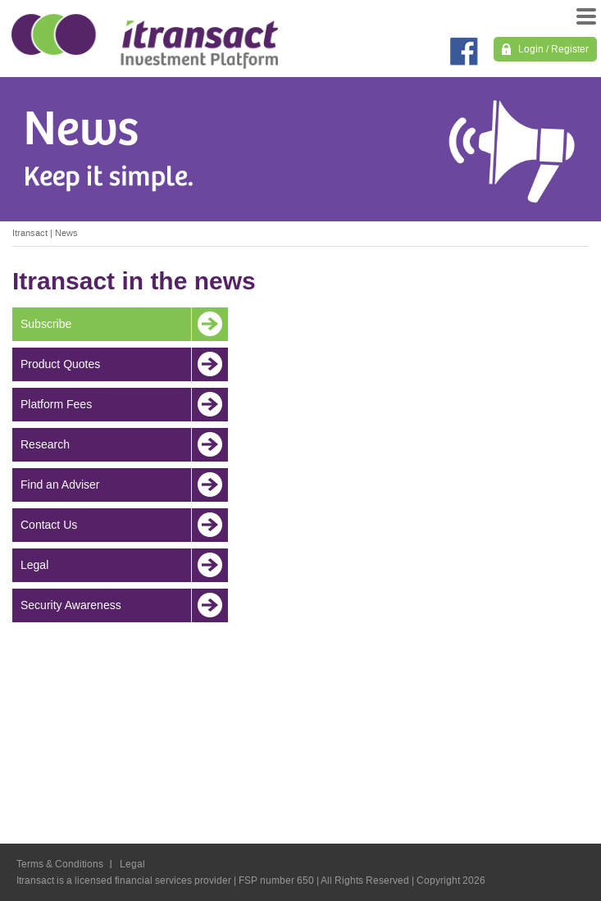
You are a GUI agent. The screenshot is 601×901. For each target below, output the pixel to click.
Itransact (30, 233)
